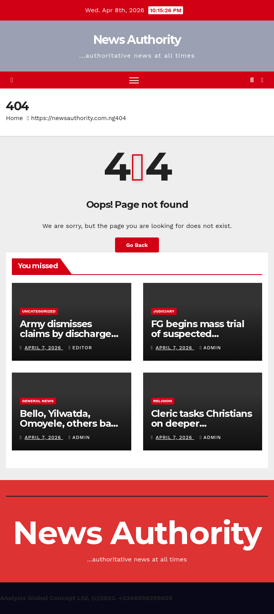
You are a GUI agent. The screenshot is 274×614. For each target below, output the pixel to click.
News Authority (137, 39)
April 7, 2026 (44, 347)
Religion (162, 401)
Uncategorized (39, 311)
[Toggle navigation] (134, 80)
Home (14, 118)
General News (38, 401)
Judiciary (163, 311)
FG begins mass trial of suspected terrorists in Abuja (197, 333)
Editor (80, 347)
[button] (252, 80)
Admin (210, 347)
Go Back (137, 245)
